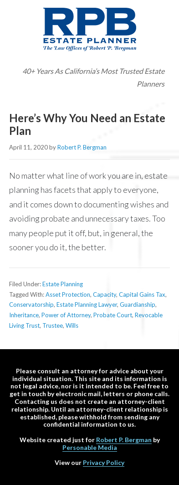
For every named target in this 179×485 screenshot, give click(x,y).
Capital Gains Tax (142, 294)
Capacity (104, 294)
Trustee (52, 325)
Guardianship (137, 304)
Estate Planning (62, 284)
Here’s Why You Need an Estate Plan (87, 124)
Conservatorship (31, 304)
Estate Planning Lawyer (86, 304)
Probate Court (112, 315)
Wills (72, 325)
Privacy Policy (103, 462)
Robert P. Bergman (124, 440)
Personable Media (89, 447)
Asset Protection (68, 294)
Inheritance (24, 315)
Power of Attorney (66, 315)
